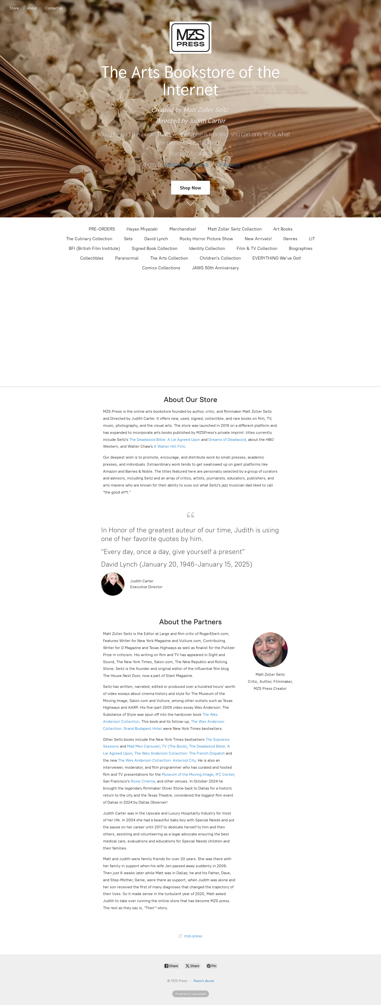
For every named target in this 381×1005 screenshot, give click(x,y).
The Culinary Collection (89, 238)
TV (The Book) (174, 746)
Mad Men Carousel (143, 746)
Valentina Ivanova (186, 164)
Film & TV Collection (257, 248)
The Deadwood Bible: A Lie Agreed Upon (164, 439)
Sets (128, 238)
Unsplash (228, 164)
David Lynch (156, 238)
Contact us (54, 8)
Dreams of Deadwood (227, 439)
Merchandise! (182, 229)
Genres (290, 238)
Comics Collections (161, 268)
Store (14, 8)
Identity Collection (207, 248)
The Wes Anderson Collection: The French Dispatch (179, 753)
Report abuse (203, 981)
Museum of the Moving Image (187, 774)
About (32, 8)
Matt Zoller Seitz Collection (235, 229)
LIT (312, 238)
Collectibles (92, 258)
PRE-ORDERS (102, 229)
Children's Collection (220, 258)
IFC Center (225, 774)
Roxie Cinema (143, 781)
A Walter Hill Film (169, 446)
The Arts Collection (169, 258)
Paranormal (127, 258)
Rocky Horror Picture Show (206, 238)
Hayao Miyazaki (142, 229)
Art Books (283, 229)
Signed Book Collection (154, 248)
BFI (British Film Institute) (94, 248)
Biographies (300, 248)
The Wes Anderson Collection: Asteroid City (156, 760)
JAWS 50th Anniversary (215, 268)
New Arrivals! (258, 238)
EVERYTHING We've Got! (276, 258)
